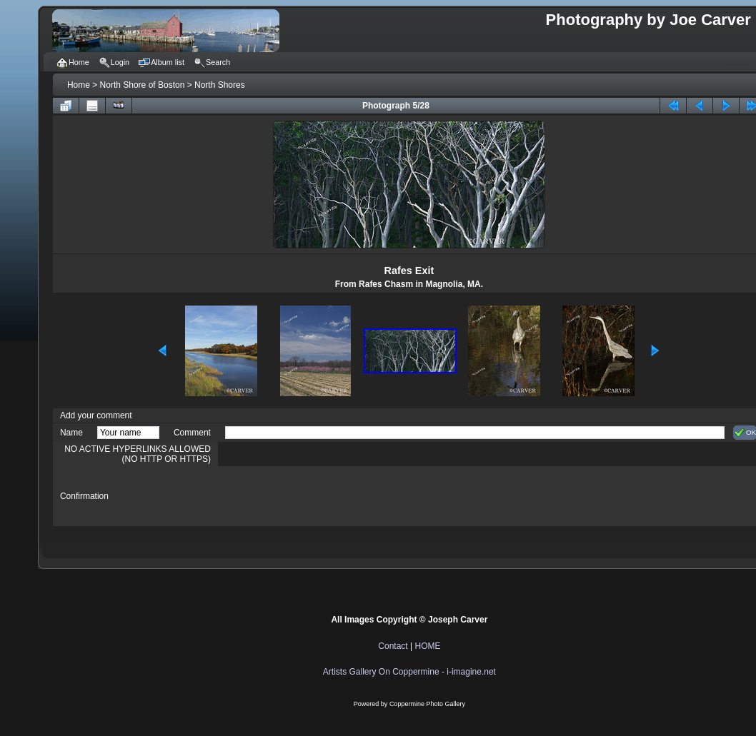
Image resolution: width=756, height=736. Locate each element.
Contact (392, 646)
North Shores (219, 85)
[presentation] (333, 496)
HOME (427, 646)
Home (78, 85)
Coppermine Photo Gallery (427, 703)
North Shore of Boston (142, 85)
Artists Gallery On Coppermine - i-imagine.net (409, 672)
